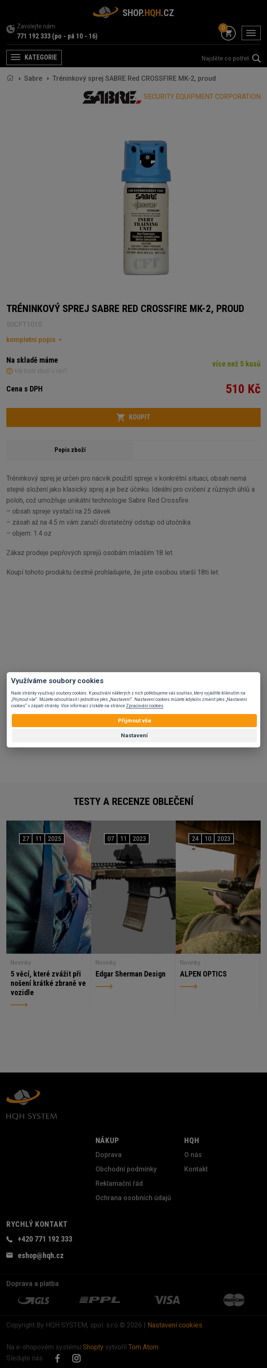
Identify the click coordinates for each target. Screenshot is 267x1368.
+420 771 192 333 (45, 1238)
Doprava (108, 1155)
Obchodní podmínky (126, 1169)
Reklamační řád (119, 1183)
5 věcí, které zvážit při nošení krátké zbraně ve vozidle (48, 982)
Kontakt (196, 1169)
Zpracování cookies (144, 705)
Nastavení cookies (174, 1325)
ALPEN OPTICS (203, 973)
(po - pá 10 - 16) (75, 36)
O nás (193, 1155)
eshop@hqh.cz (41, 1255)
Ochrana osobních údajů (133, 1198)
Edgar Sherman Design (130, 973)
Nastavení (134, 735)
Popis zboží (70, 450)
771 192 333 (34, 36)
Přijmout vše (134, 720)
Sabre (33, 78)
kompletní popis (31, 340)
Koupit (133, 417)
